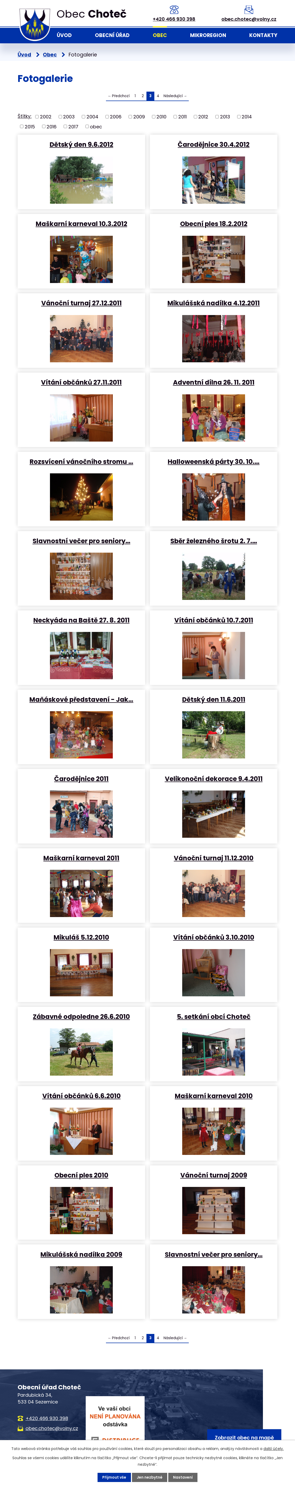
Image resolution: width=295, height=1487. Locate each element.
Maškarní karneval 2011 (81, 858)
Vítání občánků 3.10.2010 (213, 937)
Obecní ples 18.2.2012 (213, 223)
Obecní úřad (112, 35)
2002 (46, 116)
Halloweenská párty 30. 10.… (214, 461)
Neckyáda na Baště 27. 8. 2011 (81, 620)
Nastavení (183, 1477)
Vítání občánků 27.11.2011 (81, 382)
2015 (30, 126)
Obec (160, 35)
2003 (69, 116)
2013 (225, 116)
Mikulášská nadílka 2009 (81, 1254)
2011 (182, 116)
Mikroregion (208, 35)
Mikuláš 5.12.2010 (81, 937)
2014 (247, 116)
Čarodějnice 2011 (81, 778)
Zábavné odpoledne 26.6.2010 (81, 1016)
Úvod (64, 35)
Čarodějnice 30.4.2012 (214, 144)
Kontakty (263, 35)
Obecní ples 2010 (81, 1175)
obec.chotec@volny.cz (248, 19)
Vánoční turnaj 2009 (213, 1175)
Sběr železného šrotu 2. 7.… (213, 540)
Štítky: (25, 116)
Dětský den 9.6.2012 (81, 144)
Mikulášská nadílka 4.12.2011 (213, 303)
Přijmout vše (114, 1477)
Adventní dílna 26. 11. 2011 (214, 382)
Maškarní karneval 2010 (214, 1095)
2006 (115, 116)
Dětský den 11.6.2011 (213, 699)
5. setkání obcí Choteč (214, 1016)
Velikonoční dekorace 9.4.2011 (214, 778)
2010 (161, 116)
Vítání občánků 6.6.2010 (81, 1095)
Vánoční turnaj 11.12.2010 (213, 858)
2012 (203, 116)
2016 (52, 126)
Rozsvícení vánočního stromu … (81, 461)
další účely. (273, 1448)
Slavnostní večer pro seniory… (81, 540)
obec (96, 126)
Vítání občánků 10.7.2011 (213, 620)
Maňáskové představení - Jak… (81, 699)
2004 (92, 116)
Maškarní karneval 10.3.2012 (81, 223)
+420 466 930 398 (174, 19)
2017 (73, 126)
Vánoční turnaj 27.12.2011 (81, 303)
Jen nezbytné (149, 1477)
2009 (139, 116)
